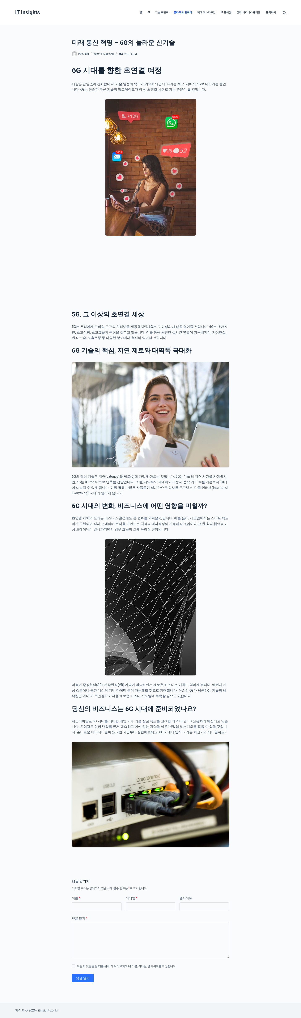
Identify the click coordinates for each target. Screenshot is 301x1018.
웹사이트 (185, 898)
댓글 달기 (79, 918)
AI (149, 12)
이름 (76, 898)
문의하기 (271, 12)
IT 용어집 (226, 12)
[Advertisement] (150, 271)
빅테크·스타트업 (206, 12)
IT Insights (27, 12)
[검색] (284, 12)
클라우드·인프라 (183, 12)
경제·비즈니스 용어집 (249, 12)
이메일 (131, 898)
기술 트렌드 (161, 12)
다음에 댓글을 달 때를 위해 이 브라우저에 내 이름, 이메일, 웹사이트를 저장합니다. (126, 966)
